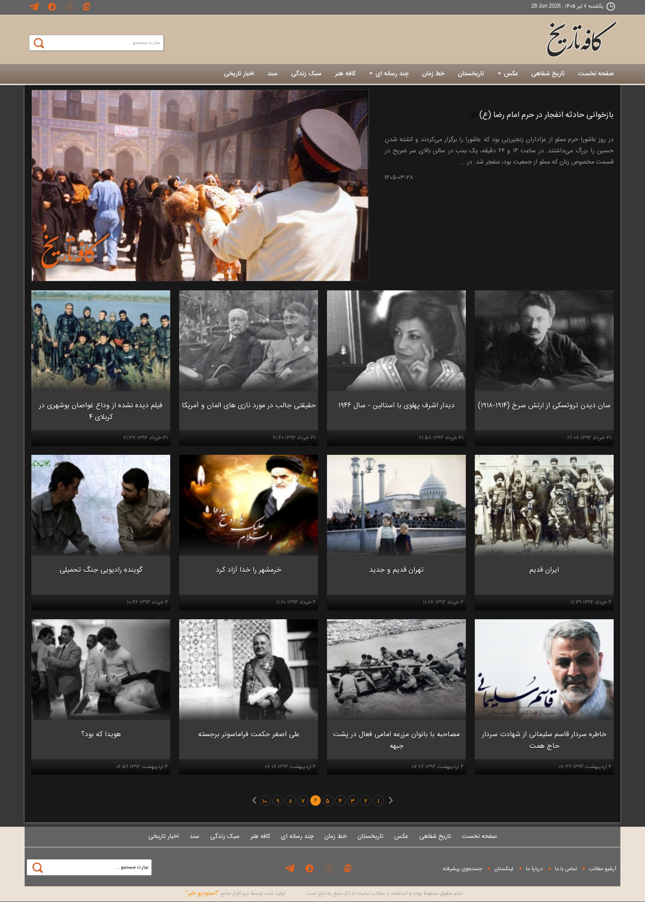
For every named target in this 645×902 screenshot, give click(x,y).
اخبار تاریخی (239, 74)
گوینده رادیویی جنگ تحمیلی (101, 570)
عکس (508, 74)
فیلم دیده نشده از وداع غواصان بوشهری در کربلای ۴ (101, 411)
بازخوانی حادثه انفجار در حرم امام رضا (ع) (542, 115)
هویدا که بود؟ (101, 735)
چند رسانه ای (388, 74)
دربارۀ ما (534, 868)
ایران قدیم (544, 570)
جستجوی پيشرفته (462, 868)
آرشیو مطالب (602, 868)
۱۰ (264, 801)
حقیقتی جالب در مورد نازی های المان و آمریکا (249, 406)
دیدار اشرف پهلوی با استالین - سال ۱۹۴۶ (396, 406)
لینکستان (503, 868)
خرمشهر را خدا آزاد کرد (248, 570)
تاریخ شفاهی (548, 74)
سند (272, 74)
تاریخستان (471, 74)
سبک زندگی (306, 74)
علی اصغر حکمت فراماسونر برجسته (249, 735)
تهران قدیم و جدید (396, 570)
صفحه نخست (596, 74)
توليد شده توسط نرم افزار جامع (235, 893)
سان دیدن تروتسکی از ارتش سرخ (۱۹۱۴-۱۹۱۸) (544, 406)
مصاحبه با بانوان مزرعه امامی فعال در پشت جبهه (396, 740)
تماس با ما (566, 868)
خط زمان (433, 74)
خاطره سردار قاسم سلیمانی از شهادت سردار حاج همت (544, 740)
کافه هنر (345, 74)
